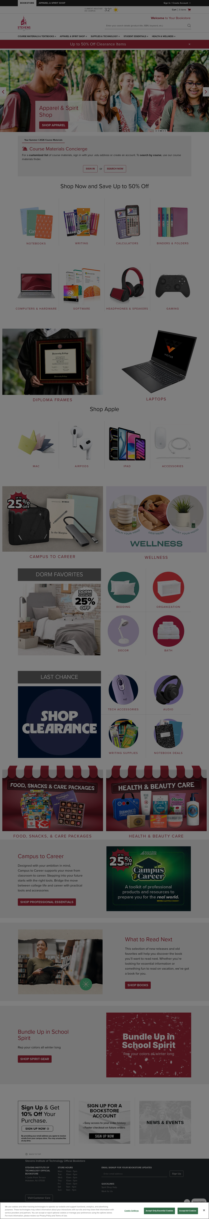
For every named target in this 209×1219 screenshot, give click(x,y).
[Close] (204, 1210)
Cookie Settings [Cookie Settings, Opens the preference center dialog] (131, 1211)
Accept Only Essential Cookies (159, 1211)
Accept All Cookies (187, 1211)
